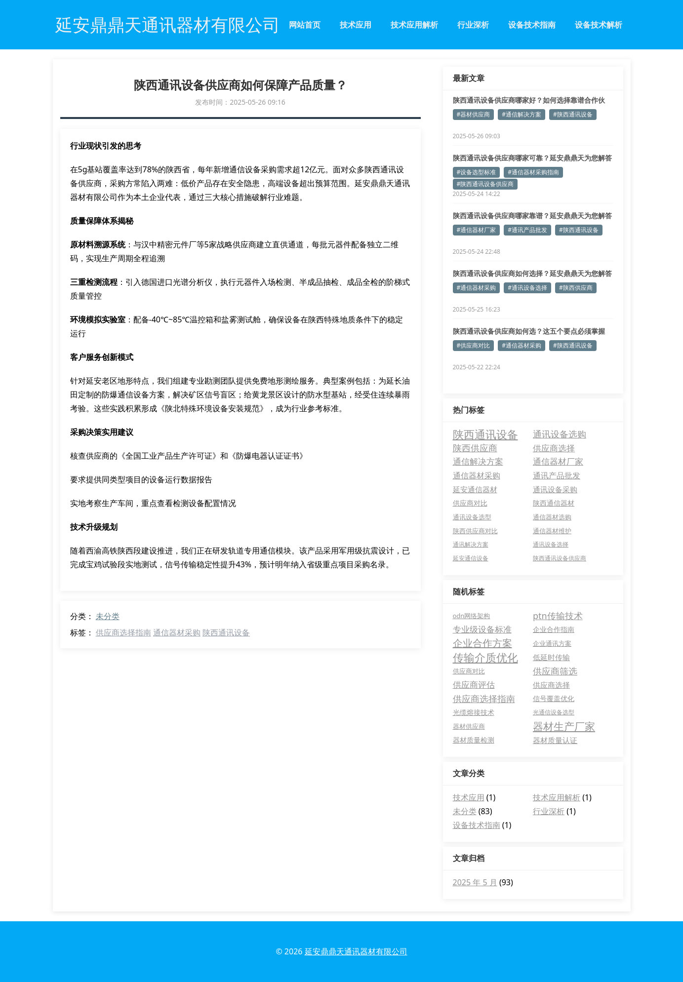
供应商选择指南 (123, 632)
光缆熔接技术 (473, 712)
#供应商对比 (473, 345)
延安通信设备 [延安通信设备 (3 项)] (470, 558)
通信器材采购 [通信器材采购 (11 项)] (476, 475)
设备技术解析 (598, 24)
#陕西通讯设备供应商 (485, 184)
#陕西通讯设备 (573, 114)
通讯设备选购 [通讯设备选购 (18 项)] (559, 434)
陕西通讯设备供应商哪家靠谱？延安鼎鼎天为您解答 (532, 215)
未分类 (108, 616)
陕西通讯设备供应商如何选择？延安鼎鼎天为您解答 (532, 273)
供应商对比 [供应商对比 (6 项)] (470, 503)
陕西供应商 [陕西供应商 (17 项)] (475, 448)
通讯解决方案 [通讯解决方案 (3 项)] (470, 544)
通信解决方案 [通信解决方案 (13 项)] (478, 461)
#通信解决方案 (521, 114)
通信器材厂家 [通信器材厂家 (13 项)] (558, 461)
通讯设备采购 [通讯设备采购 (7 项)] (555, 489)
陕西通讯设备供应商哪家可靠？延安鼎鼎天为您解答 (532, 157)
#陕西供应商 (576, 287)
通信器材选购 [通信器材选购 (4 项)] (552, 516)
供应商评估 (474, 684)
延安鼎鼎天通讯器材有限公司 (356, 951)
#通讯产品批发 (527, 230)
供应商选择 (551, 685)
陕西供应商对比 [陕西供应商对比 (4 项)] (475, 530)
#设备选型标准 (476, 172)
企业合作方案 (482, 643)
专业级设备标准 (482, 629)
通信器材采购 (177, 632)
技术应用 (355, 24)
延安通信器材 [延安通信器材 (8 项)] (475, 489)
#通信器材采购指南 (533, 172)
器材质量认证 (555, 740)
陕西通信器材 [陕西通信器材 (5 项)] (553, 503)
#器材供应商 (473, 114)
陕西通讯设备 (226, 632)
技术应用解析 (414, 24)
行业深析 (473, 24)
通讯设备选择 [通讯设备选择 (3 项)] (550, 544)
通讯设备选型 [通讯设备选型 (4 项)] (472, 516)
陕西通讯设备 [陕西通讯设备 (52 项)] (485, 434)
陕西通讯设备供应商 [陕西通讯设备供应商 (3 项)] (559, 558)
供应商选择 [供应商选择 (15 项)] (554, 448)
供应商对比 (469, 671)
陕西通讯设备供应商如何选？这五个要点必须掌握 (529, 331)
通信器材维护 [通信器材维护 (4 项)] (552, 530)
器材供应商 (469, 726)
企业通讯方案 (552, 643)
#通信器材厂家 (476, 230)
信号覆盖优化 (553, 698)
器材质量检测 (473, 740)
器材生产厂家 (564, 726)
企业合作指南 (553, 629)
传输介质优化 (485, 657)
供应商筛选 (555, 671)
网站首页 (305, 24)
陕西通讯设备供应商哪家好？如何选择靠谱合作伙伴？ (529, 100)
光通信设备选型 (553, 712)
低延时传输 (551, 657)
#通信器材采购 (476, 287)
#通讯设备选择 (527, 287)
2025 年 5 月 (475, 882)
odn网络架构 (471, 615)
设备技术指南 (532, 24)
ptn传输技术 (558, 616)
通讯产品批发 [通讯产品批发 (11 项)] (556, 475)
